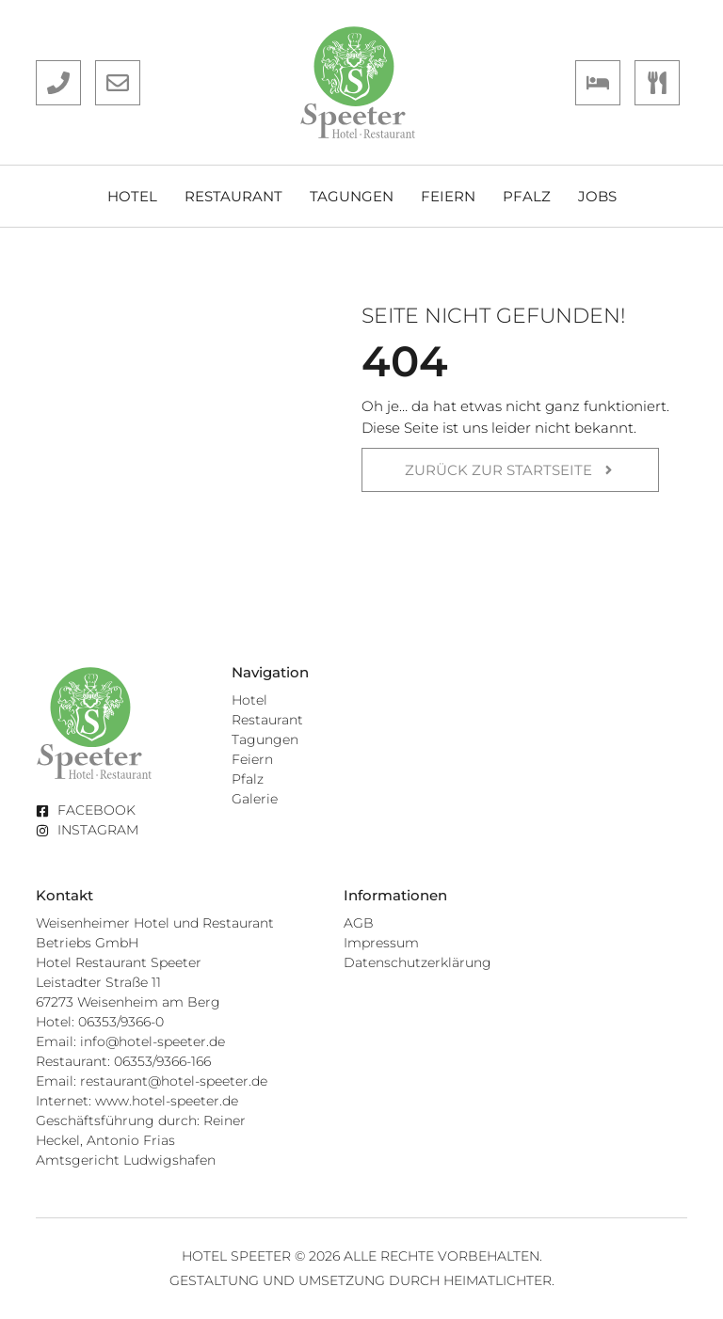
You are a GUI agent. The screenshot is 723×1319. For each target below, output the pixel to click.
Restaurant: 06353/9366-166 (123, 1061)
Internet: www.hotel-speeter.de (137, 1100)
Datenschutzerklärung (417, 962)
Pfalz (527, 196)
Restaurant (233, 196)
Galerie (255, 798)
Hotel (132, 196)
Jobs (597, 196)
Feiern (448, 196)
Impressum (381, 942)
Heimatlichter (497, 1280)
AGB (359, 922)
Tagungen (352, 196)
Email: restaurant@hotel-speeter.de (151, 1081)
